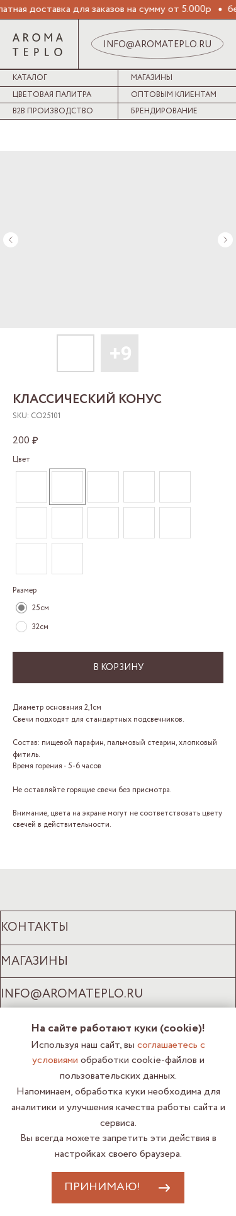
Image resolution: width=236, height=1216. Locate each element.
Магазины (151, 77)
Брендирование (164, 111)
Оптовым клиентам (173, 94)
